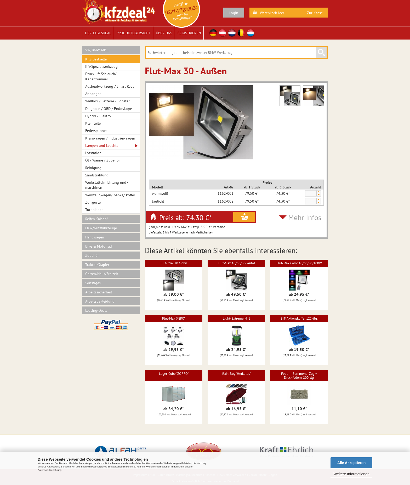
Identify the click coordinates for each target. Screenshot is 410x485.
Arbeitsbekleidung (100, 301)
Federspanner (96, 130)
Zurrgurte (93, 202)
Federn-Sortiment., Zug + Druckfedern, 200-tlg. (299, 375)
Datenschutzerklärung (49, 470)
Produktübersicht (133, 33)
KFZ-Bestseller (96, 59)
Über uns (164, 33)
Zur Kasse (315, 12)
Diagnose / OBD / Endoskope (108, 108)
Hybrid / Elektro (98, 116)
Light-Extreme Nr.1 (236, 318)
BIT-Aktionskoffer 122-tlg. (299, 318)
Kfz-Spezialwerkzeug (101, 66)
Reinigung (93, 167)
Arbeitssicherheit (98, 292)
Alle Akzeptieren (351, 463)
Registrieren (189, 33)
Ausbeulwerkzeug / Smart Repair (111, 86)
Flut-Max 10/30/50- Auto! (236, 263)
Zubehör (92, 255)
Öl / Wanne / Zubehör (102, 160)
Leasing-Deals (96, 310)
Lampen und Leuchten (103, 145)
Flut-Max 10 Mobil (174, 263)
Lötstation (93, 152)
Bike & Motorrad (98, 246)
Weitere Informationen (351, 474)
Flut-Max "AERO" (173, 318)
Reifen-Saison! (96, 218)
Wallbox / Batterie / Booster (107, 101)
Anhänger (93, 93)
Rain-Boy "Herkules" (236, 373)
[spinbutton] (310, 193)
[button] (318, 192)
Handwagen (94, 237)
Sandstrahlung (97, 175)
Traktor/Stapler (97, 264)
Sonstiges (93, 283)
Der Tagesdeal (98, 33)
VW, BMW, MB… (97, 50)
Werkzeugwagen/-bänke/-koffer (110, 195)
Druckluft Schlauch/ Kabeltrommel (100, 76)
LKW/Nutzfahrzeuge (101, 228)
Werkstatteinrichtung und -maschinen (106, 185)
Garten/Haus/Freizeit (101, 273)
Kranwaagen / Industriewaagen (110, 138)
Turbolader (94, 209)
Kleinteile (93, 123)
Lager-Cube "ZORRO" (174, 373)
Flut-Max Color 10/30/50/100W (299, 263)
